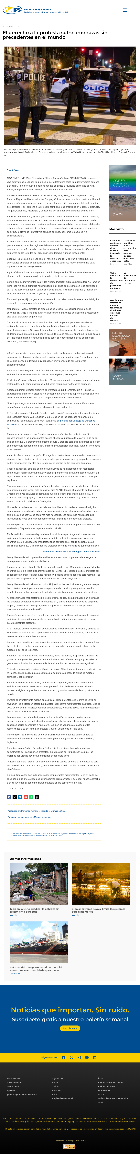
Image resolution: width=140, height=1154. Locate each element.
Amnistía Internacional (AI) (20, 817)
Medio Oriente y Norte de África (113, 1098)
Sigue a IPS (57, 1078)
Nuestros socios (15, 1082)
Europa (101, 1094)
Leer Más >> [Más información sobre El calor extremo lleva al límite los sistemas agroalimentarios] (77, 915)
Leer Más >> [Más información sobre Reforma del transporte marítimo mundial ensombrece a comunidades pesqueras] (15, 973)
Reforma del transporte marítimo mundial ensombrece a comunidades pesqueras (36, 969)
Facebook (57, 1090)
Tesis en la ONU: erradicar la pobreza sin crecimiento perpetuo (34, 910)
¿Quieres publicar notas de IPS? (22, 1094)
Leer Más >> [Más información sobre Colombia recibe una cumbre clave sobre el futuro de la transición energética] (115, 264)
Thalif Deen (13, 170)
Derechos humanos (30, 811)
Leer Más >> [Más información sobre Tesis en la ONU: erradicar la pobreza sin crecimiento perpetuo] (15, 915)
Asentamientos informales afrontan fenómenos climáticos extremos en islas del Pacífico (118, 310)
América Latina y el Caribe (110, 1082)
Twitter (55, 1086)
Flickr (55, 1094)
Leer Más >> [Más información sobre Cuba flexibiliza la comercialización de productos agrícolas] (115, 291)
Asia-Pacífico (104, 1090)
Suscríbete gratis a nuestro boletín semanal (70, 1019)
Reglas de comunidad (62, 1098)
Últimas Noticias (59, 811)
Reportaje (45, 811)
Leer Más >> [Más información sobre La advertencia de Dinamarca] (129, 283)
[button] (9, 797)
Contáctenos (13, 1086)
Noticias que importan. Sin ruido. (70, 1010)
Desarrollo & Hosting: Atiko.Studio (70, 1141)
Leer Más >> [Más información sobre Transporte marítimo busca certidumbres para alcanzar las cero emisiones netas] (129, 264)
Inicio (55, 1082)
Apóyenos (11, 1090)
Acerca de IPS (13, 1078)
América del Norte (106, 1086)
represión (46, 817)
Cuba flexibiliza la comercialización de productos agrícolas (119, 280)
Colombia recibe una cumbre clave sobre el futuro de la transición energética (116, 250)
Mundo (37, 817)
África (100, 1078)
